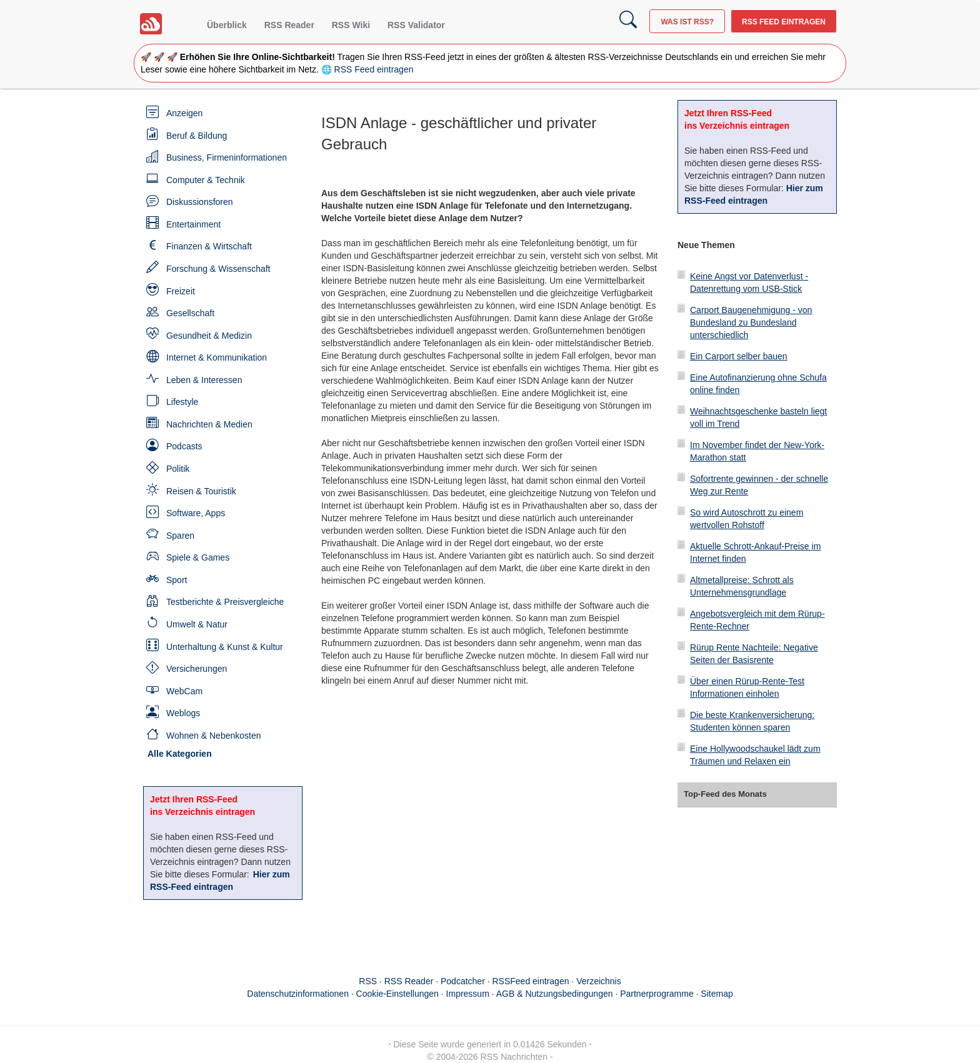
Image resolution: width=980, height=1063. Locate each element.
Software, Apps (195, 513)
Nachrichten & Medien (209, 424)
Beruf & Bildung (196, 136)
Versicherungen (196, 669)
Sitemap (716, 994)
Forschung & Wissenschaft (218, 269)
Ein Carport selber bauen (739, 356)
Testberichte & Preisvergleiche (225, 602)
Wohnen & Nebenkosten (213, 736)
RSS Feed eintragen (784, 21)
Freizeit (180, 291)
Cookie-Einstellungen (397, 994)
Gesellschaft (190, 313)
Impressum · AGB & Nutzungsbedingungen (529, 994)
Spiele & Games (197, 557)
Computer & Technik (205, 180)
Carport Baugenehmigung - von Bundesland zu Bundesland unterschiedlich (751, 322)
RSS (368, 981)
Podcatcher (463, 981)
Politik (177, 469)
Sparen (180, 536)
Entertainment (193, 224)
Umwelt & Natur (197, 624)
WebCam (184, 691)
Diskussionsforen (199, 202)
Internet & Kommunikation (216, 357)
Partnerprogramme (657, 994)
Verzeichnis (598, 981)
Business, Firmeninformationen (226, 157)
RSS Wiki (351, 25)
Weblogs (183, 713)
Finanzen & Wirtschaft (209, 246)
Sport (176, 580)
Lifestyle (182, 402)
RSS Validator (416, 25)
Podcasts (184, 446)
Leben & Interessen (204, 380)
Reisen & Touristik (201, 491)
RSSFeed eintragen (530, 981)
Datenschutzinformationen (298, 994)
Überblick (227, 25)
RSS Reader (289, 25)
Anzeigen (184, 113)
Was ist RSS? (687, 21)
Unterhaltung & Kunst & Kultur (224, 647)
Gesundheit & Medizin (209, 336)
